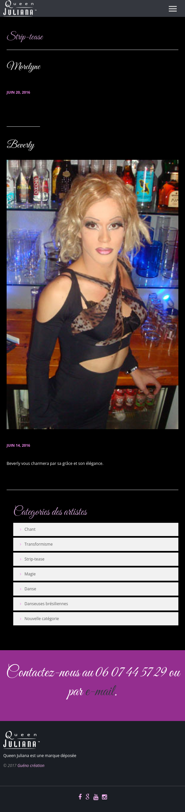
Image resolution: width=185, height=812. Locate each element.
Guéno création (31, 765)
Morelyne (23, 67)
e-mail (99, 691)
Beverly (20, 145)
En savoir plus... (23, 113)
